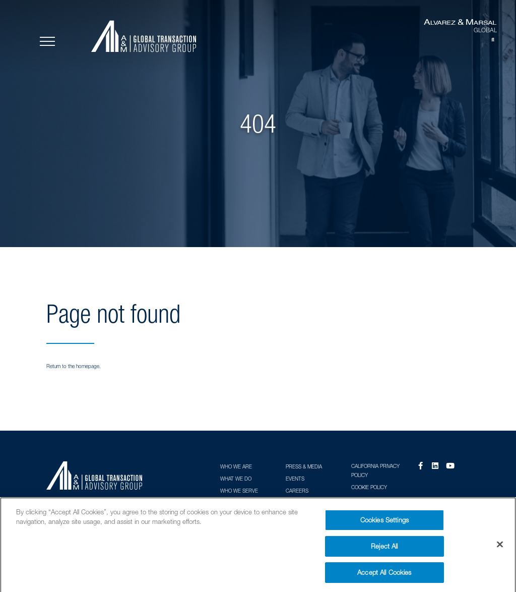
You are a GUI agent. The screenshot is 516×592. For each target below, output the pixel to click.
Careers (297, 491)
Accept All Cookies (384, 576)
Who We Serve (239, 491)
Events (295, 479)
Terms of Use (368, 500)
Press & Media (304, 466)
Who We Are (236, 466)
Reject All (384, 550)
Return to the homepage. (73, 366)
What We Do (235, 479)
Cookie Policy (369, 487)
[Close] (500, 548)
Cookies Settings (384, 523)
